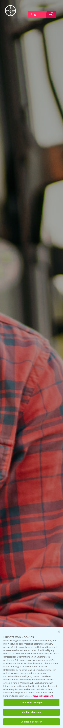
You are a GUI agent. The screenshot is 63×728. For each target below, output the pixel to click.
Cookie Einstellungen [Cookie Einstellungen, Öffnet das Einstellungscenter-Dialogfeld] (31, 702)
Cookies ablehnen (31, 712)
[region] (31, 677)
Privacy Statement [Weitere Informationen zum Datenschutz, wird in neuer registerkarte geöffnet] (43, 695)
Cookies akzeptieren (31, 721)
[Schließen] (59, 631)
